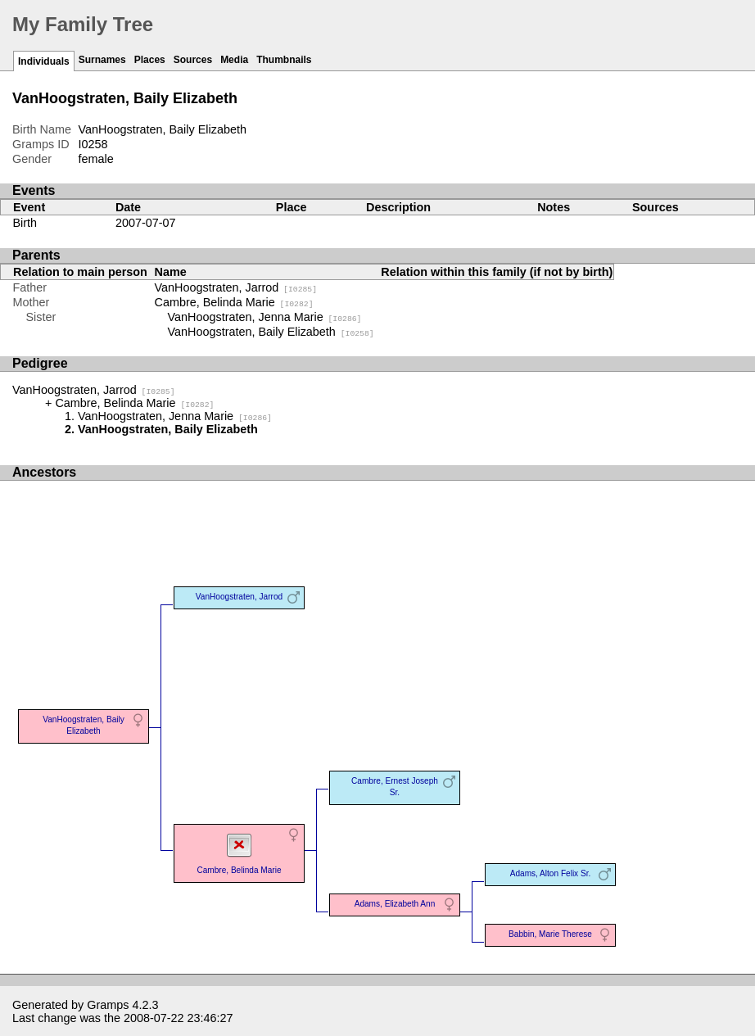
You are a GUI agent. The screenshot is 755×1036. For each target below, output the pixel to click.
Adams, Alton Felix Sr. (550, 873)
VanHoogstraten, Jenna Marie (265, 316)
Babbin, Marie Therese (550, 934)
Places (149, 60)
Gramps (108, 1004)
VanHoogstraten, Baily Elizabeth (271, 331)
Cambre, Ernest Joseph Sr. (394, 786)
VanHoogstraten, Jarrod (236, 287)
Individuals (44, 61)
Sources (193, 60)
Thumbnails (283, 60)
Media (234, 60)
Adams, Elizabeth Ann (395, 903)
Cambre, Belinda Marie (234, 302)
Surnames (102, 60)
